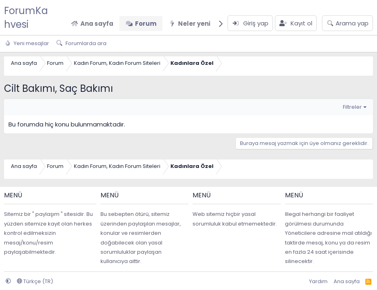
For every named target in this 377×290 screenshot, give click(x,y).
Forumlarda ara (86, 43)
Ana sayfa (96, 23)
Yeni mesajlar (31, 43)
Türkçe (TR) (35, 281)
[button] (8, 281)
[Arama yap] (347, 23)
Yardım (318, 281)
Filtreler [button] (352, 107)
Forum (145, 23)
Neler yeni (194, 23)
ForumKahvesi (26, 17)
